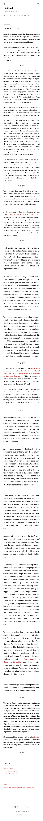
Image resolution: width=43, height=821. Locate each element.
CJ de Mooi (35, 368)
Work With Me (16, 15)
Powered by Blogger (21, 807)
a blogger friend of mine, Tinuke (21, 214)
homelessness (27, 787)
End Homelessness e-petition (10, 771)
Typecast (8, 8)
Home (6, 15)
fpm (27, 811)
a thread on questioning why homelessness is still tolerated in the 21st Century (21, 373)
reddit (33, 787)
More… (27, 15)
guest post (18, 787)
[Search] (38, 3)
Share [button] (5, 784)
